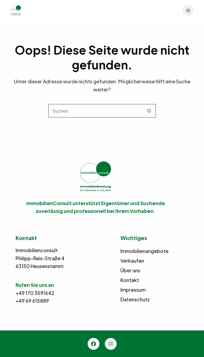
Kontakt (129, 280)
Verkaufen (132, 261)
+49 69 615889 (32, 301)
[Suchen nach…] (95, 110)
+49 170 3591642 (35, 293)
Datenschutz (135, 299)
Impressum (133, 290)
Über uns (130, 270)
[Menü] (188, 10)
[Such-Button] (149, 110)
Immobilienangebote (144, 251)
